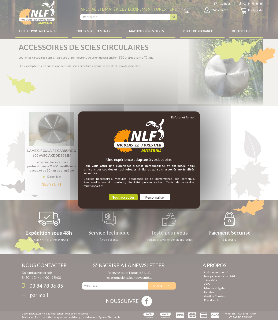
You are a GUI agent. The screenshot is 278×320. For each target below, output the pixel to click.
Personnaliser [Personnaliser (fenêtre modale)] (155, 197)
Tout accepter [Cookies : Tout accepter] (123, 197)
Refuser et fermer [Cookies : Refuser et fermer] (183, 117)
